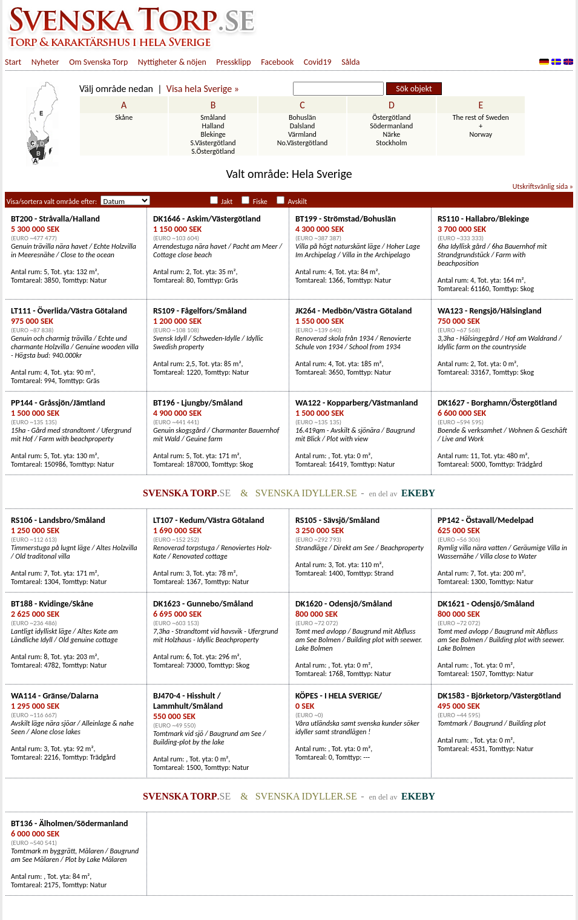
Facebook (277, 62)
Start (13, 62)
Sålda (350, 62)
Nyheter (45, 62)
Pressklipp (233, 62)
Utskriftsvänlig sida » (543, 186)
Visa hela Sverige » (202, 88)
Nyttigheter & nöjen (172, 62)
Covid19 (318, 62)
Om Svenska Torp (98, 62)
